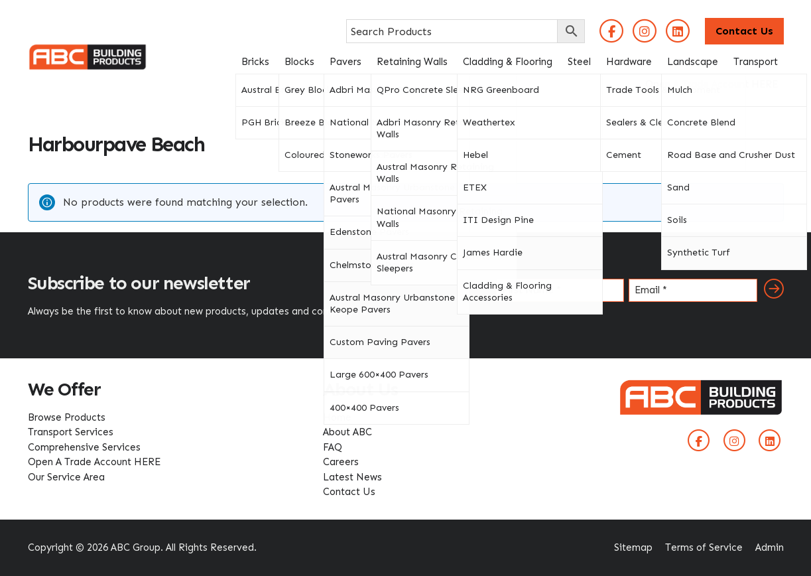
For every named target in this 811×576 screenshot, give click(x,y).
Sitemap (633, 547)
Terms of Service (704, 547)
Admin (769, 547)
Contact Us (744, 31)
